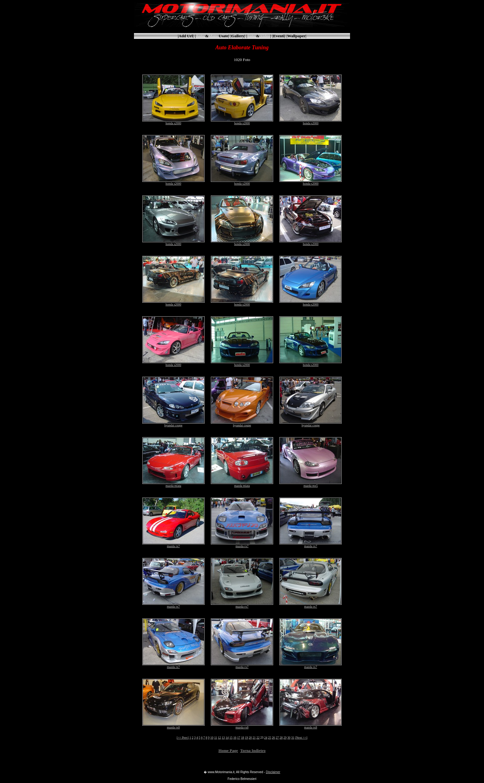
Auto (200, 36)
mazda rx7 (173, 545)
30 (288, 737)
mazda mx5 (310, 484)
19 (246, 737)
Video (265, 36)
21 (254, 737)
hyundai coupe (173, 424)
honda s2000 (173, 122)
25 (269, 737)
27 (277, 737)
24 (265, 737)
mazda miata (173, 484)
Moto (213, 36)
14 (227, 737)
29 (284, 737)
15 (230, 737)
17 (238, 737)
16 (234, 737)
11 (215, 737)
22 (258, 737)
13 (223, 737)
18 (242, 737)
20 (250, 737)
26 (273, 737)
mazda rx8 (173, 726)
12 (219, 737)
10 (211, 737)
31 (292, 737)
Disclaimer (273, 772)
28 (281, 737)
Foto (251, 36)
